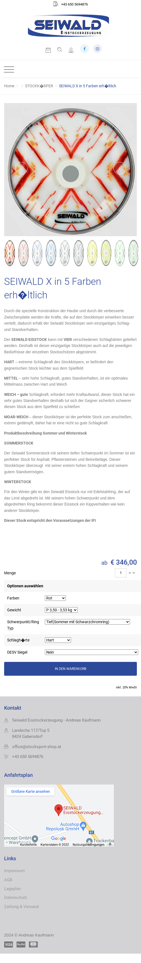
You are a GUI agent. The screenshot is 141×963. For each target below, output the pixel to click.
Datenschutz (15, 897)
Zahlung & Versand (21, 906)
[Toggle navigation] (7, 70)
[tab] (70, 573)
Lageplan (12, 888)
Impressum (14, 870)
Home (9, 86)
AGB (8, 879)
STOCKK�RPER (39, 86)
